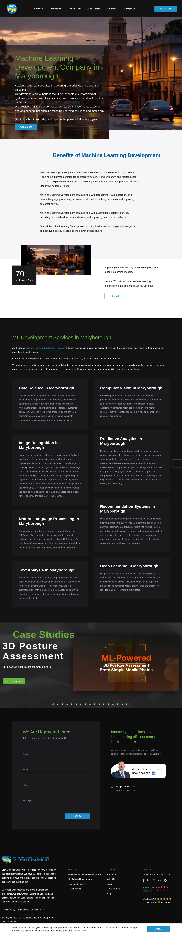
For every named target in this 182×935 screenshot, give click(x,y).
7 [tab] (81, 696)
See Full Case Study (14, 674)
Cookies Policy (38, 902)
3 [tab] (62, 696)
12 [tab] (104, 696)
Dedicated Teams (76, 876)
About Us (111, 867)
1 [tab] (53, 696)
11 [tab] (99, 696)
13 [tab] (108, 696)
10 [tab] (94, 696)
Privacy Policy (80, 930)
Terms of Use (23, 902)
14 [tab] (113, 696)
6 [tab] (76, 696)
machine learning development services (45, 340)
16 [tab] (122, 696)
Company (118, 5)
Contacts (147, 862)
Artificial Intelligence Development (84, 867)
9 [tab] (90, 696)
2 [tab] (58, 696)
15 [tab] (117, 696)
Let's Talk (165, 5)
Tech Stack (82, 5)
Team (110, 876)
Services (72, 862)
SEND (77, 809)
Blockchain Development (80, 872)
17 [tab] (126, 696)
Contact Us (136, 5)
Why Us (111, 872)
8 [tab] (85, 696)
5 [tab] (71, 696)
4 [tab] (67, 696)
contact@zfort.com (125, 783)
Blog (109, 886)
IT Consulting (74, 881)
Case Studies (100, 5)
